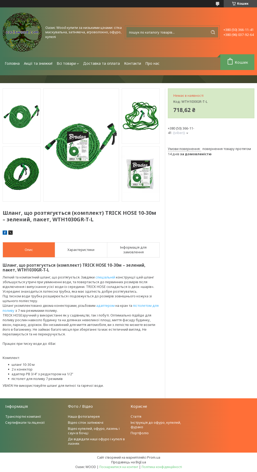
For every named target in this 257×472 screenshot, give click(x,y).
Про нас (152, 63)
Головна (12, 63)
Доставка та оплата (101, 63)
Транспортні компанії (23, 416)
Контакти (132, 63)
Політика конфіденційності (162, 467)
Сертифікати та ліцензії (25, 422)
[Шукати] (213, 32)
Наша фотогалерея (84, 416)
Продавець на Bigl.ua (128, 462)
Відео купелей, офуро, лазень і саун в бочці (94, 430)
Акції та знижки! (38, 63)
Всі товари (66, 63)
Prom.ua (153, 457)
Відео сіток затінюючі (85, 422)
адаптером (105, 305)
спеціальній (105, 277)
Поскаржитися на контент (118, 467)
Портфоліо (140, 433)
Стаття (136, 416)
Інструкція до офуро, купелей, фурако (156, 424)
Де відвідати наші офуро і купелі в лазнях (96, 441)
